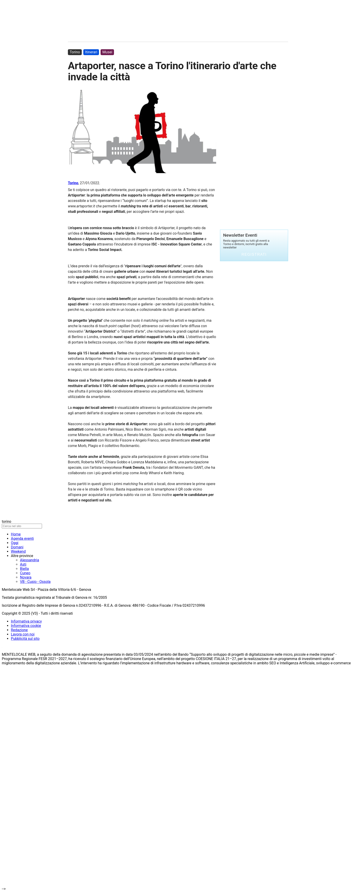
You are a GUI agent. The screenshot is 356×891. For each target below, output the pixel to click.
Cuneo (25, 573)
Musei (107, 52)
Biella (24, 569)
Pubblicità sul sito (25, 638)
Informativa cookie (26, 625)
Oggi (14, 543)
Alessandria (29, 560)
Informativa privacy (26, 621)
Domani (17, 547)
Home (16, 534)
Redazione (19, 630)
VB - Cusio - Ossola (35, 581)
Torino (73, 183)
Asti (23, 564)
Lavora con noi (23, 634)
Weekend (18, 551)
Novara (26, 577)
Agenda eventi (22, 538)
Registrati (254, 254)
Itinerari (91, 52)
